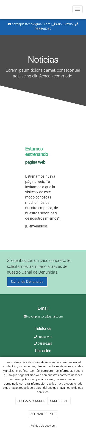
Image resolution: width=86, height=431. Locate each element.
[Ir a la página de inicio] (2, 9)
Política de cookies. (43, 425)
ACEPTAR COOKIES (43, 414)
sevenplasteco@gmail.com (29, 24)
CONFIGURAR (59, 401)
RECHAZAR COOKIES (31, 401)
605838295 (62, 24)
